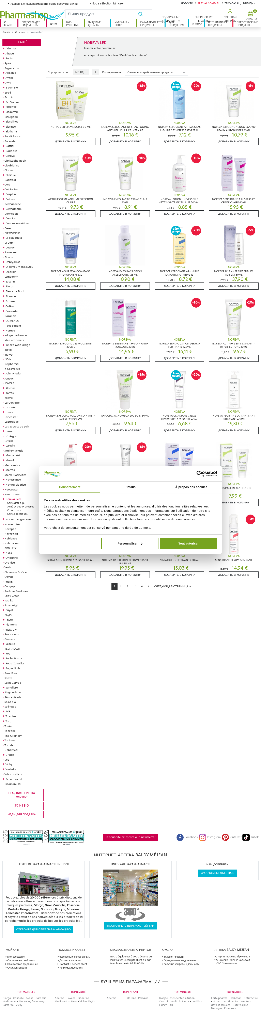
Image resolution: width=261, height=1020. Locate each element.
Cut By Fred (11, 189)
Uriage (9, 755)
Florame (10, 296)
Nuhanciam (11, 543)
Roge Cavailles (15, 663)
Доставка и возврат (70, 960)
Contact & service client (73, 964)
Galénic (10, 306)
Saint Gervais (12, 682)
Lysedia (10, 445)
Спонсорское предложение (22, 964)
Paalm (8, 581)
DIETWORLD (12, 233)
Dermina (10, 218)
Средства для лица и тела (31, 23)
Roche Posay (13, 658)
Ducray (10, 247)
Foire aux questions (71, 967)
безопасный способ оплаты (75, 956)
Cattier (9, 146)
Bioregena (11, 117)
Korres (9, 393)
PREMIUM (10, 629)
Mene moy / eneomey (31, 1001)
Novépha (10, 529)
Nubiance (10, 538)
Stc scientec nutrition (182, 998)
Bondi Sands (12, 136)
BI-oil (7, 92)
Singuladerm (12, 692)
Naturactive (251, 998)
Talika (8, 726)
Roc (7, 653)
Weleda (10, 769)
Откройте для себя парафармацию (43, 929)
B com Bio (11, 87)
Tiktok (250, 837)
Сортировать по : (59, 72)
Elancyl (8, 257)
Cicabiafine (11, 165)
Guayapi (9, 586)
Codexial (10, 180)
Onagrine (11, 558)
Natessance (13, 479)
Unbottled (11, 750)
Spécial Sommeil (209, 3)
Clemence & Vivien (16, 572)
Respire (10, 644)
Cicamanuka (12, 784)
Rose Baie (10, 673)
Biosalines (11, 121)
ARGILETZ (10, 548)
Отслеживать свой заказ (21, 960)
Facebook (187, 837)
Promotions (11, 634)
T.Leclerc (11, 716)
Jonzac (9, 378)
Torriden (9, 745)
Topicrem (10, 740)
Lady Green (11, 596)
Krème (8, 398)
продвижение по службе (22, 795)
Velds (7, 567)
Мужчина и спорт (121, 23)
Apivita (9, 63)
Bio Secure (12, 102)
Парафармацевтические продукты (152, 23)
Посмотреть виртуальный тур (130, 926)
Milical (176, 1001)
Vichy (8, 764)
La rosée (10, 407)
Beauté (21, 42)
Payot (9, 610)
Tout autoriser (189, 543)
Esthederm (11, 276)
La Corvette (12, 402)
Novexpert (11, 534)
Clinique (10, 175)
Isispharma (11, 364)
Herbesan (235, 998)
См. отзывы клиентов (217, 873)
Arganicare (11, 68)
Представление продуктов (247, 23)
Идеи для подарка (22, 814)
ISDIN (7, 359)
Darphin (10, 194)
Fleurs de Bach (15, 291)
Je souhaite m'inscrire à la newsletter (130, 837)
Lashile (196, 1001)
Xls (171, 1005)
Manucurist (12, 455)
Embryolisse (12, 262)
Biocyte (163, 998)
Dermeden (11, 213)
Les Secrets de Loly (16, 426)
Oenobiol (164, 1001)
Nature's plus (240, 1005)
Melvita (10, 470)
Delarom (10, 199)
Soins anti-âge (16, 503)
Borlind (9, 58)
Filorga (9, 286)
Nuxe (8, 552)
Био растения (72, 23)
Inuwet (8, 354)
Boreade (10, 141)
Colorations (14, 510)
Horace (10, 330)
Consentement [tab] (69, 487)
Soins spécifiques (17, 514)
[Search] (101, 14)
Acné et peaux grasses (20, 506)
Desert (8, 228)
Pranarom (230, 1008)
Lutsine (9, 441)
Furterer (10, 301)
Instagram (210, 837)
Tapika (8, 600)
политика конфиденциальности (181, 964)
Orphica (9, 562)
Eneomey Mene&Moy (19, 267)
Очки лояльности (17, 967)
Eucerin (10, 281)
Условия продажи (174, 956)
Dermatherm (13, 209)
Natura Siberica (15, 484)
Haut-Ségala (12, 325)
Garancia (10, 316)
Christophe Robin (15, 160)
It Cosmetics (12, 369)
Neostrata (11, 489)
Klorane (10, 388)
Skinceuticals (12, 697)
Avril (8, 82)
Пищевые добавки (94, 23)
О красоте (9, 23)
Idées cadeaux (14, 340)
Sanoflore (11, 687)
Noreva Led (13, 499)
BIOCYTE (11, 107)
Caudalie (11, 151)
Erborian (10, 272)
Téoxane (10, 731)
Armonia (10, 73)
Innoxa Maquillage (17, 345)
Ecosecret (10, 252)
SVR (7, 711)
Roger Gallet (13, 668)
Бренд (79, 72)
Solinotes (10, 706)
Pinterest (232, 837)
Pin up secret (13, 779)
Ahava (9, 53)
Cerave (10, 156)
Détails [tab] (130, 487)
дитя (53, 23)
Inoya (8, 350)
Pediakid (143, 998)
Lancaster (10, 417)
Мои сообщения (16, 956)
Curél (7, 184)
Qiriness (9, 639)
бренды (248, 3)
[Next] (172, 586)
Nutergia (216, 1008)
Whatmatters (13, 774)
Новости (187, 3)
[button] (230, 16)
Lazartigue (11, 421)
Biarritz (9, 97)
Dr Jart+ (9, 242)
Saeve (8, 678)
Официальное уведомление (180, 960)
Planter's (11, 624)
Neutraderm (12, 494)
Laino (9, 412)
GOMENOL (12, 321)
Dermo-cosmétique (17, 223)
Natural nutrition (223, 1001)
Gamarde (11, 311)
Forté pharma (219, 998)
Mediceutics (12, 465)
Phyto (9, 619)
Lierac (9, 431)
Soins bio (10, 702)
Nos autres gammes (18, 519)
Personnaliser (130, 543)
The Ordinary (13, 736)
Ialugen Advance (15, 335)
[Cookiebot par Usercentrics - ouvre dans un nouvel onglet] (199, 474)
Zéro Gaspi (232, 3)
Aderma (10, 48)
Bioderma (11, 112)
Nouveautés (12, 524)
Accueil (6, 32)
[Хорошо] (145, 14)
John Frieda (13, 373)
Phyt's (8, 615)
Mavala (10, 460)
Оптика (197, 23)
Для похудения (176, 23)
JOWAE (9, 383)
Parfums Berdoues (16, 591)
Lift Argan (10, 436)
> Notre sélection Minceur (106, 3)
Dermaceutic (12, 204)
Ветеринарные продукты (218, 23)
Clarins (8, 170)
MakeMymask (13, 450)
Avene (9, 78)
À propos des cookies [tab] (191, 487)
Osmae (9, 577)
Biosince (10, 126)
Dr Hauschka (13, 238)
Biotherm (11, 131)
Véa (7, 759)
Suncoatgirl (11, 605)
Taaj (8, 721)
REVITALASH (12, 648)
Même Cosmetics (15, 475)
